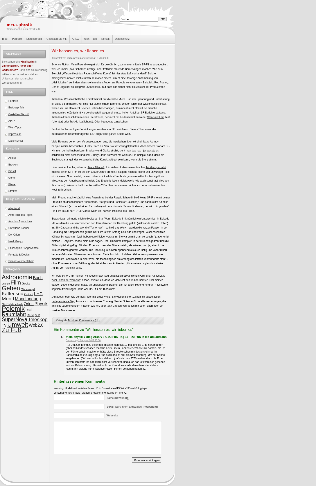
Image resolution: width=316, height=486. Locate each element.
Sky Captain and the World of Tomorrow (78, 227)
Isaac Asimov (151, 141)
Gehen (12, 177)
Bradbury (91, 150)
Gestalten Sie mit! (57, 38)
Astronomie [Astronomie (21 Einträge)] (17, 277)
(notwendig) (117, 398)
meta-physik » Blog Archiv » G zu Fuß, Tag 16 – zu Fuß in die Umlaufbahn (116, 336)
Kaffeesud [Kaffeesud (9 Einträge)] (12, 293)
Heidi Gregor (15, 241)
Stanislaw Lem (155, 117)
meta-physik (19, 24)
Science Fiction (60, 64)
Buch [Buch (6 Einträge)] (38, 277)
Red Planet (160, 82)
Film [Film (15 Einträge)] (16, 282)
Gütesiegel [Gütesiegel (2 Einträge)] (28, 289)
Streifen (12, 191)
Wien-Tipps (90, 38)
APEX (75, 38)
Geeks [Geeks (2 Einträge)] (26, 283)
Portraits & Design (19, 254)
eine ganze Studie (113, 133)
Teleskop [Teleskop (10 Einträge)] (37, 319)
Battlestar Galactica (126, 201)
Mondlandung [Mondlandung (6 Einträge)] (28, 298)
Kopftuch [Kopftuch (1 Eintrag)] (28, 294)
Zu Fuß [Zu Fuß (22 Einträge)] (11, 330)
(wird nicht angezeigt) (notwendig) (132, 406)
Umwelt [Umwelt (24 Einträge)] (17, 324)
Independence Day (63, 301)
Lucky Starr (98, 155)
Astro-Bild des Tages (20, 214)
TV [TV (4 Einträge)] (4, 325)
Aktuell (12, 157)
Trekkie (74, 121)
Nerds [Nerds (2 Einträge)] (6, 304)
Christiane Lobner (18, 228)
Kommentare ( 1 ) (89, 320)
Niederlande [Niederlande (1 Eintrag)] (16, 304)
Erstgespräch (34, 38)
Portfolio (17, 38)
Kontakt (105, 38)
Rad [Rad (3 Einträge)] (28, 309)
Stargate (104, 201)
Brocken (13, 164)
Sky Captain (115, 305)
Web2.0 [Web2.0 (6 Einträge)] (36, 325)
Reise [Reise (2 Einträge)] (30, 315)
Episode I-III (119, 218)
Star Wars (104, 218)
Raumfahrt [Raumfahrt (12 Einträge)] (14, 314)
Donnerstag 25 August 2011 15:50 (83, 340)
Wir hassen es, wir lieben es (78, 51)
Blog (4, 38)
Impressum (14, 134)
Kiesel (12, 184)
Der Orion (14, 234)
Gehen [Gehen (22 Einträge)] (11, 288)
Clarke (106, 150)
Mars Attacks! (96, 167)
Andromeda (90, 201)
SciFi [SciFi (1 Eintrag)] (37, 315)
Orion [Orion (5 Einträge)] (29, 303)
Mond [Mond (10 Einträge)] (8, 298)
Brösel (12, 171)
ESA (92, 133)
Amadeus (58, 296)
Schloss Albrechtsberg (21, 261)
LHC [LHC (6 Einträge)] (38, 293)
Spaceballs (93, 86)
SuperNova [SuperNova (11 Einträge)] (14, 319)
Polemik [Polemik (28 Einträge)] (13, 308)
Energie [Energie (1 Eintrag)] (6, 283)
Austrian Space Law (20, 221)
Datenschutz (122, 38)
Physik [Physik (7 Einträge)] (41, 303)
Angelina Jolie (73, 267)
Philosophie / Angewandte (23, 248)
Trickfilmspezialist (156, 167)
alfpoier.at (14, 208)
